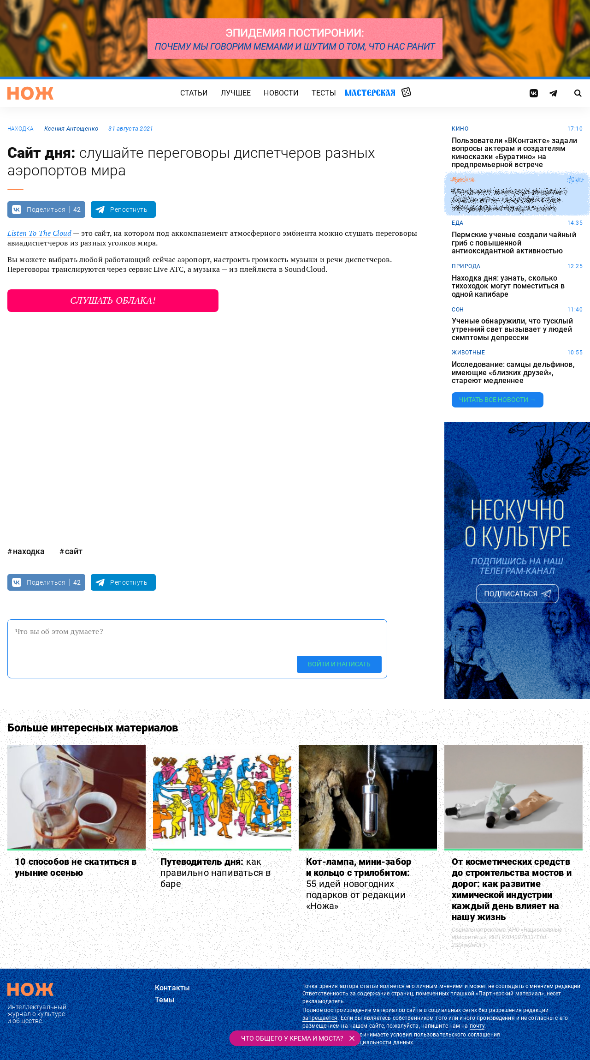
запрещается (319, 1018)
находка (20, 129)
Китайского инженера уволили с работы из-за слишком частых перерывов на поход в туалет (509, 200)
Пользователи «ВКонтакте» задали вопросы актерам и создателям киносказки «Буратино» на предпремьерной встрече (514, 153)
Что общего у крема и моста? (292, 1038)
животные (468, 352)
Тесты (324, 93)
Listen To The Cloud (39, 233)
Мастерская (370, 92)
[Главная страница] (30, 93)
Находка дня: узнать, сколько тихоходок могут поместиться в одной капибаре (508, 286)
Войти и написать (339, 664)
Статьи (194, 93)
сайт (74, 551)
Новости (281, 93)
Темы (165, 999)
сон (458, 309)
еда (458, 223)
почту (477, 1026)
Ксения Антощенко (71, 128)
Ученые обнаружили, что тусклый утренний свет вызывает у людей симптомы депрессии (512, 329)
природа (466, 266)
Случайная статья (406, 93)
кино (460, 129)
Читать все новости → (497, 399)
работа (463, 180)
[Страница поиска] (578, 93)
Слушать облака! (112, 300)
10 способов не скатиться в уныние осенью (75, 867)
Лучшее (236, 93)
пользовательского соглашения (457, 1034)
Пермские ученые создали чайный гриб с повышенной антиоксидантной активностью (514, 243)
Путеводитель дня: (215, 872)
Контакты (172, 987)
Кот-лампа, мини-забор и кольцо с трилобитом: (358, 883)
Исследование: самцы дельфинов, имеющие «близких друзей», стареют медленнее (513, 372)
